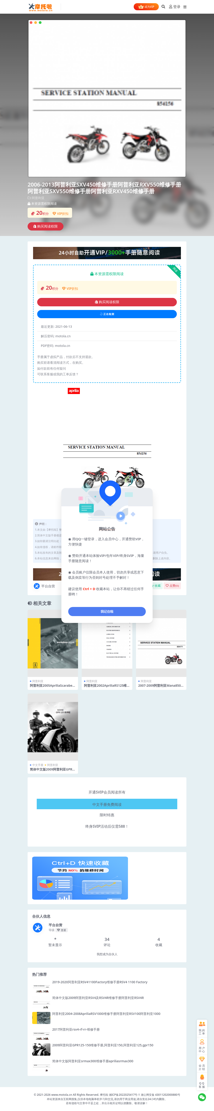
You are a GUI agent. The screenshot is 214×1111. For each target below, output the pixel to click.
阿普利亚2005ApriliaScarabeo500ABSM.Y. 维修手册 (52, 687)
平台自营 (44, 586)
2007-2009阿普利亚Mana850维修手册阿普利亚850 (161, 687)
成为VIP (146, 7)
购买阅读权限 (45, 226)
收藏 (155, 585)
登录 (174, 7)
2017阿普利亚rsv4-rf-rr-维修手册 (76, 1029)
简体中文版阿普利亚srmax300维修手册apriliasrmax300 (92, 1061)
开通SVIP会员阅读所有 (107, 792)
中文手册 (37, 765)
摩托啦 (104, 1095)
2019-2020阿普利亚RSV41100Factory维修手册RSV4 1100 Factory (99, 982)
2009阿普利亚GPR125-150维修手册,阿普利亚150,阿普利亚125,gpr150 (102, 1045)
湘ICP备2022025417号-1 (125, 1095)
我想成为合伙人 (107, 954)
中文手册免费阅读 (107, 803)
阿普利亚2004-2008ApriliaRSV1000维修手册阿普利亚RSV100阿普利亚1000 (106, 1013)
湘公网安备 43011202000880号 (160, 1095)
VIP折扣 (60, 213)
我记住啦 (107, 611)
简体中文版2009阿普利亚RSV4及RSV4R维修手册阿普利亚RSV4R (98, 998)
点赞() (172, 585)
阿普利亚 (38, 198)
